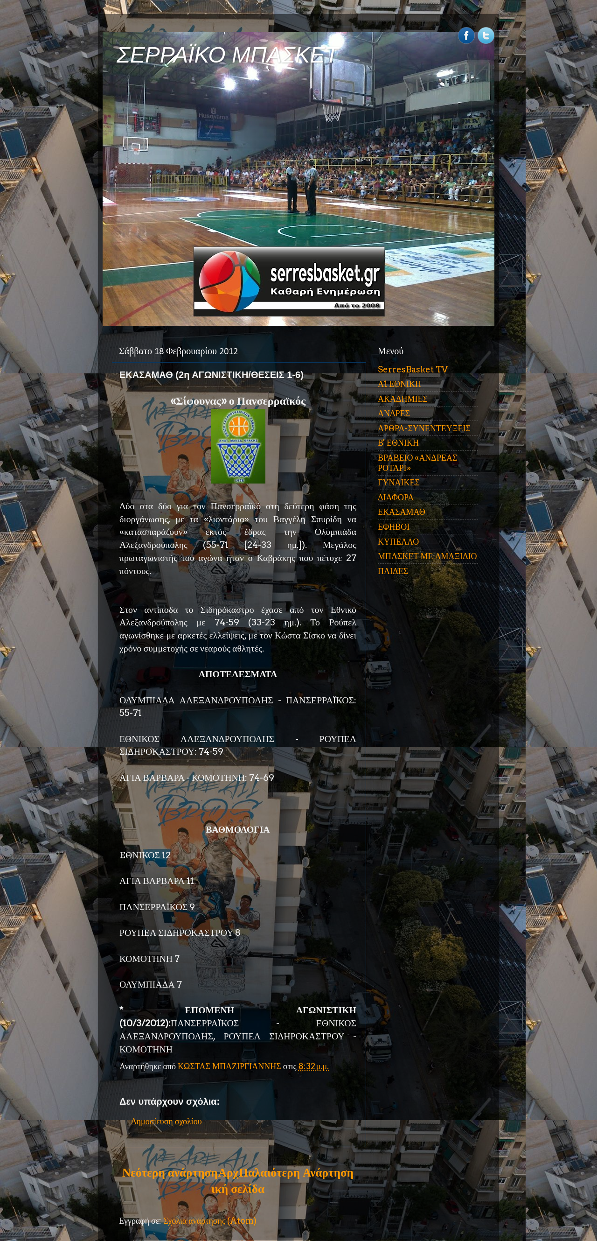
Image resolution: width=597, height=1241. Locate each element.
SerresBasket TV (413, 369)
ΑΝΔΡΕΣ (394, 413)
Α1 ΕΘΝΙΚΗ (399, 384)
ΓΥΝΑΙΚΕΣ (399, 482)
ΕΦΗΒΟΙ (394, 527)
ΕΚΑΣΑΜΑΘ (401, 512)
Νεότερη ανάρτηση (169, 1172)
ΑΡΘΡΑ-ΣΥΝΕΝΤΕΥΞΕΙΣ (424, 428)
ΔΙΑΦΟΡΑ (396, 497)
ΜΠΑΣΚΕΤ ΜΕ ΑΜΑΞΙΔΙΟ (427, 556)
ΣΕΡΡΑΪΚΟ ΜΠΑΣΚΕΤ (228, 54)
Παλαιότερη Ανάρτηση (296, 1172)
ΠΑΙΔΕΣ (393, 571)
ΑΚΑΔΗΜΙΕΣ (403, 399)
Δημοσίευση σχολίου (166, 1121)
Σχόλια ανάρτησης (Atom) (210, 1221)
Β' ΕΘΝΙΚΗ (398, 443)
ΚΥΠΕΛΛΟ (398, 542)
